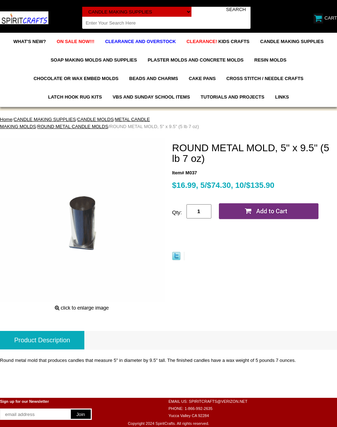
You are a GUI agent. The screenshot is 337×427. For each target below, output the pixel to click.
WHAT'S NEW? (30, 41)
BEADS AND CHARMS (153, 78)
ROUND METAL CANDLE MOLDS (72, 126)
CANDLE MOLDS (95, 119)
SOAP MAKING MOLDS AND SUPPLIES (94, 60)
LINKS (282, 97)
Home (6, 119)
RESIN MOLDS (270, 60)
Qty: (177, 212)
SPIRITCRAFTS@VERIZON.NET (218, 401)
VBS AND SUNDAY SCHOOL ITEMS (151, 97)
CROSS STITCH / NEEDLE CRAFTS (265, 78)
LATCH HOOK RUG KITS (75, 97)
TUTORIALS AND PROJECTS (232, 97)
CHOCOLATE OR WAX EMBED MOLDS (76, 78)
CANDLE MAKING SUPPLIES (291, 41)
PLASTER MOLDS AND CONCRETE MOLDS (196, 60)
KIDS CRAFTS (217, 41)
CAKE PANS (202, 78)
